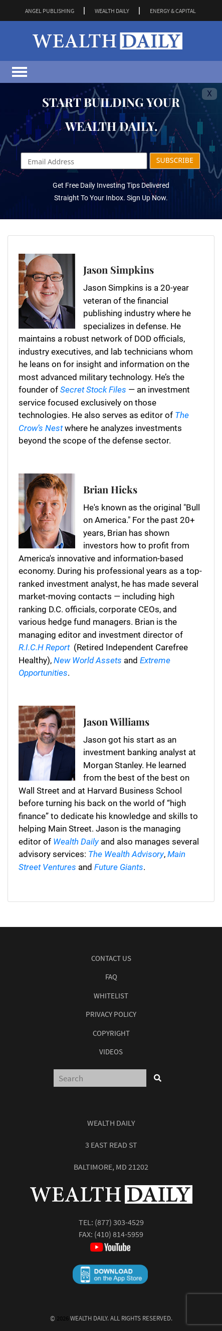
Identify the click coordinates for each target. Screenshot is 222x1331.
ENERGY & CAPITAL (173, 10)
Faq (111, 976)
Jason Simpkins (118, 269)
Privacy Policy (111, 1014)
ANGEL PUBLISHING (49, 10)
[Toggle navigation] (19, 72)
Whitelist (111, 995)
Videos (111, 1051)
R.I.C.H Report (44, 647)
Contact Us (111, 958)
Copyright (111, 1033)
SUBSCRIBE (174, 160)
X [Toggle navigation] (209, 93)
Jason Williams (116, 721)
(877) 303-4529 (119, 1222)
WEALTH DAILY (112, 10)
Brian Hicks (110, 489)
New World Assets (88, 660)
